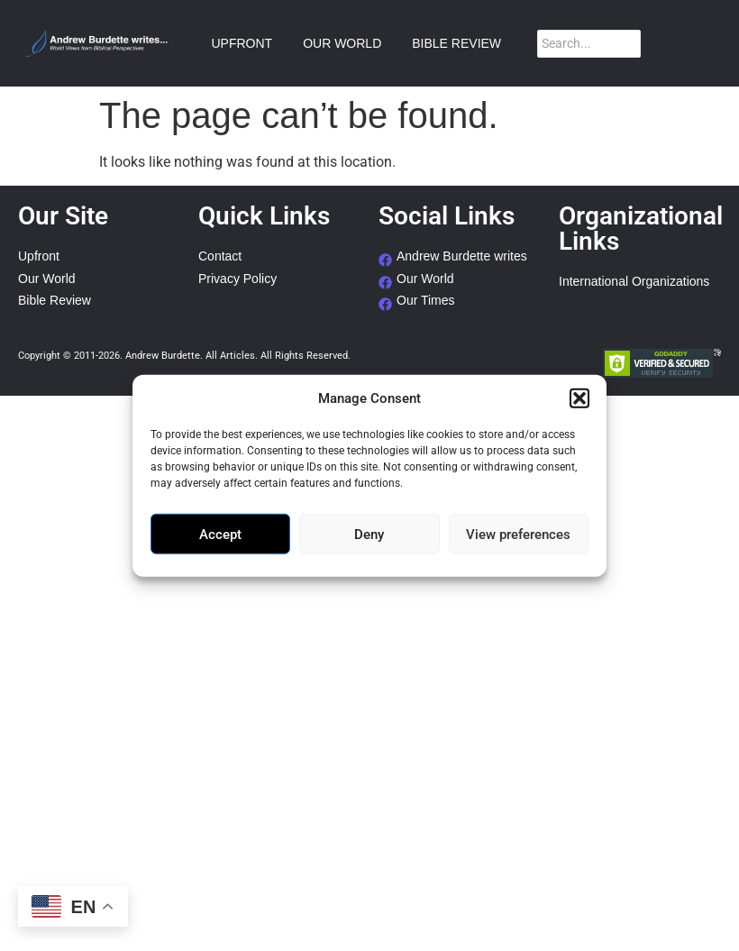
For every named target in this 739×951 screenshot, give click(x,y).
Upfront (38, 256)
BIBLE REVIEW (456, 43)
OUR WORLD (342, 43)
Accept (220, 534)
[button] (579, 398)
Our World (47, 279)
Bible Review (54, 301)
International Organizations (634, 282)
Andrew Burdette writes (462, 256)
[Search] (589, 44)
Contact (220, 256)
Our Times (426, 301)
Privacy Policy (237, 279)
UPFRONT (241, 43)
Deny (369, 534)
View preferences (518, 534)
